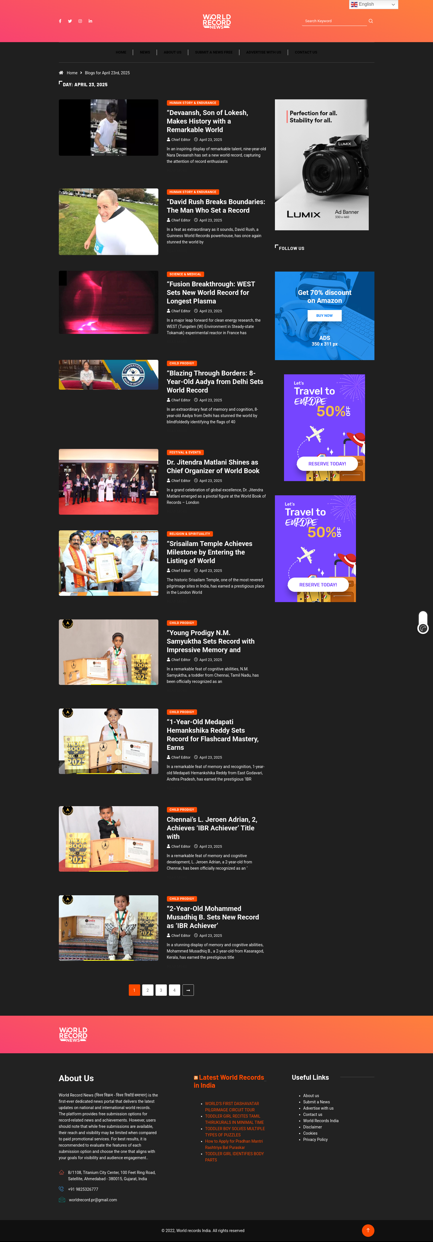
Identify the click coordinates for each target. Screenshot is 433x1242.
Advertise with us (263, 53)
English (362, 4)
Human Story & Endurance (193, 104)
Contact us (306, 53)
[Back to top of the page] (368, 1231)
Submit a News (316, 1103)
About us (172, 53)
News (145, 53)
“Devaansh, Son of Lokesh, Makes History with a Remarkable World (207, 122)
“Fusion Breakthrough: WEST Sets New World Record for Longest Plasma (211, 293)
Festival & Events (185, 453)
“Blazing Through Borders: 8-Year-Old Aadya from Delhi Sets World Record (215, 382)
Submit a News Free (214, 53)
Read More (180, 171)
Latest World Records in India (229, 1082)
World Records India (321, 1121)
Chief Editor (180, 141)
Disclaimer (312, 1128)
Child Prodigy (182, 364)
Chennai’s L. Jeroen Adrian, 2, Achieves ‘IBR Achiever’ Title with (212, 828)
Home (121, 53)
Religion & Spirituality (190, 535)
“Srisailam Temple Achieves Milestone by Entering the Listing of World (209, 553)
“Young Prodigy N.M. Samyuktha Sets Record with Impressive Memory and (211, 642)
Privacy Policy (315, 1140)
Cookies (310, 1134)
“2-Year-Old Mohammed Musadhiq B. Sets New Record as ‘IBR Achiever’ (213, 918)
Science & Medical (185, 275)
